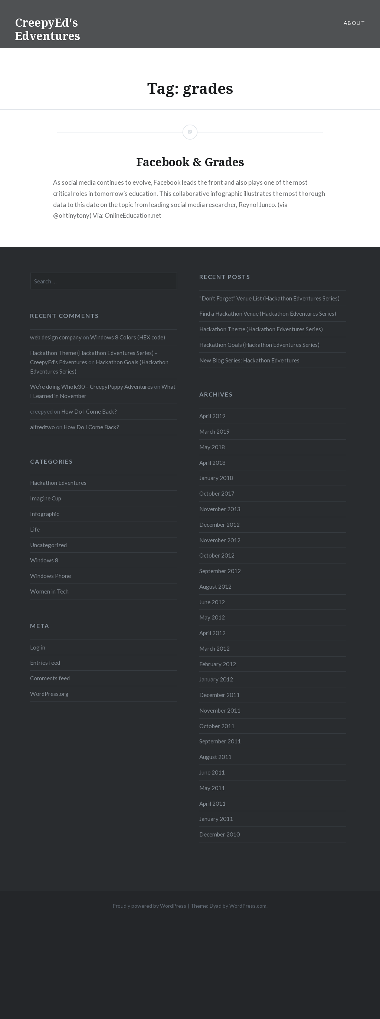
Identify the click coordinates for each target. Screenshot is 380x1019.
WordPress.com (247, 906)
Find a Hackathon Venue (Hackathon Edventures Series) (267, 313)
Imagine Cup (45, 498)
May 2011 (212, 788)
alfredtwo (42, 427)
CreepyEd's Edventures (47, 29)
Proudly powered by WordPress (149, 906)
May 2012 (212, 617)
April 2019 (212, 415)
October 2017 (217, 493)
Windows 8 (44, 560)
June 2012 (212, 602)
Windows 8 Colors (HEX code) (127, 337)
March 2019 (214, 431)
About (354, 23)
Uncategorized (48, 545)
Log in (37, 647)
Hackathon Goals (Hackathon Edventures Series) (259, 344)
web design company (56, 337)
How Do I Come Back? (89, 411)
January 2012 (216, 679)
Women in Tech (49, 591)
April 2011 (212, 803)
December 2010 (219, 834)
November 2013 (219, 509)
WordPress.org (49, 693)
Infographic (44, 513)
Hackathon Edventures (58, 482)
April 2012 (212, 633)
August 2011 (215, 756)
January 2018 (216, 477)
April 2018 (212, 462)
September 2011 (220, 741)
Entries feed (45, 662)
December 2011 (219, 694)
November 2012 (219, 540)
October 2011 (217, 726)
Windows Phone (50, 575)
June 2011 (212, 772)
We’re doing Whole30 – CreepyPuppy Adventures (91, 386)
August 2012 (215, 586)
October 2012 (217, 555)
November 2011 (219, 710)
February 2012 (217, 664)
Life (35, 529)
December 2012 (219, 524)
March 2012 (214, 648)
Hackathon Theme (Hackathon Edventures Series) (261, 329)
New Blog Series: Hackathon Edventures (249, 360)
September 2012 (220, 571)
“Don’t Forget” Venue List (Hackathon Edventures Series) (269, 298)
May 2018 (212, 447)
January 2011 (216, 818)
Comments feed (50, 678)
